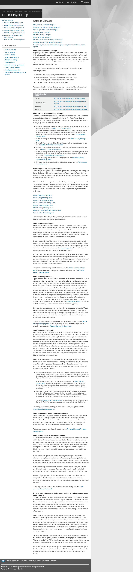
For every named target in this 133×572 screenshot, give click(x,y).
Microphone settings (11, 60)
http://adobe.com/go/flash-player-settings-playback (70, 106)
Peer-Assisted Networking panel (43, 213)
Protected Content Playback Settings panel (47, 210)
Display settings (10, 52)
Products (24, 561)
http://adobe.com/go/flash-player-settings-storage (69, 98)
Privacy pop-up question (12, 67)
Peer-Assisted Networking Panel (14, 40)
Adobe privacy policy (65, 248)
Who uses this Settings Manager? (44, 25)
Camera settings (10, 62)
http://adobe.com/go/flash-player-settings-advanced (70, 109)
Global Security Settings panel (14, 28)
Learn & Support (43, 561)
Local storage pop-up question (14, 65)
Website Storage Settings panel (14, 33)
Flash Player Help (10, 50)
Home (3, 11)
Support (9, 11)
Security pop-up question (13, 70)
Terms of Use (5, 569)
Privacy (14, 569)
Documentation (18, 11)
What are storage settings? (41, 35)
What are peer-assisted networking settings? (47, 42)
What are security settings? (42, 37)
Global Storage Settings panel (13, 25)
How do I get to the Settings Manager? (45, 30)
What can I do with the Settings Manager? (46, 27)
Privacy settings (10, 55)
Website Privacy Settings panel (14, 30)
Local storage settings (12, 57)
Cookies (20, 569)
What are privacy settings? (41, 32)
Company (53, 561)
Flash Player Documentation (32, 11)
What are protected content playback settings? (48, 40)
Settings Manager (7, 20)
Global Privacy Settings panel (13, 23)
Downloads (32, 561)
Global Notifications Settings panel (52, 145)
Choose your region (12, 561)
